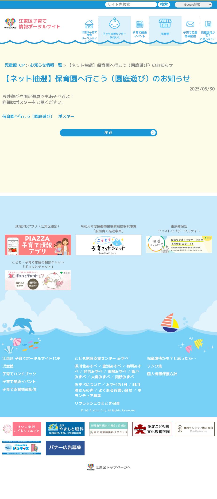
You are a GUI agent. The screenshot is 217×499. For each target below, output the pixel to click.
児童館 (8, 389)
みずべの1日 (116, 407)
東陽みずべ (117, 395)
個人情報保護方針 (162, 397)
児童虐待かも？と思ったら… (171, 382)
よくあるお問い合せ (115, 413)
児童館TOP (15, 65)
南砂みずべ (124, 400)
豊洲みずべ (111, 389)
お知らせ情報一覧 (48, 65)
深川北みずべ (86, 389)
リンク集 (154, 389)
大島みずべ (100, 400)
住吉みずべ (93, 395)
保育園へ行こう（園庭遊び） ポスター (40, 117)
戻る (108, 132)
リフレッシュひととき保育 (97, 425)
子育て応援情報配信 (19, 412)
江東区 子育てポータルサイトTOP (31, 382)
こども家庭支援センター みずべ (101, 382)
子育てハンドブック (19, 397)
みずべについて (88, 407)
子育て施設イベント (19, 404)
